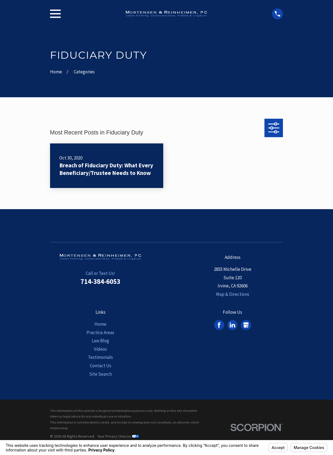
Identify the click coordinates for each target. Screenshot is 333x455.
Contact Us (100, 366)
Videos (100, 349)
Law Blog (100, 341)
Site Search (100, 374)
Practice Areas (100, 332)
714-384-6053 (100, 281)
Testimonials (100, 357)
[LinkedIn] (232, 325)
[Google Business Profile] (246, 325)
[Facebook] (219, 325)
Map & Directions (232, 294)
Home (100, 324)
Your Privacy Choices (118, 436)
